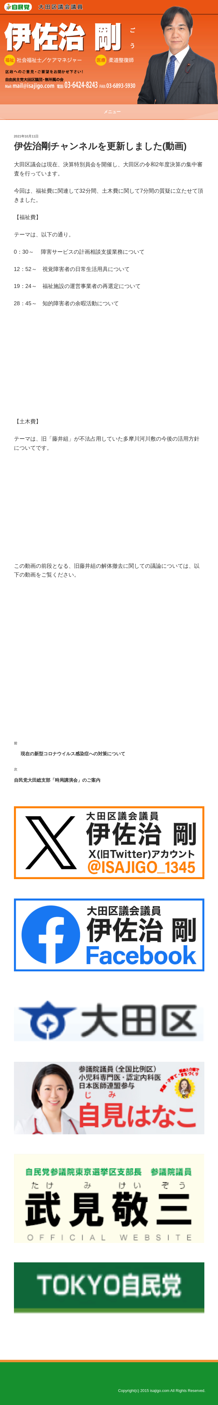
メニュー (109, 111)
